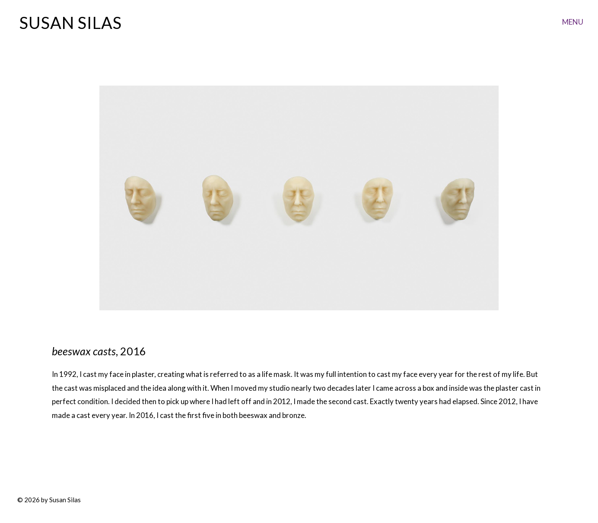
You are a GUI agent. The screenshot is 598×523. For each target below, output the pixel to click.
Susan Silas (70, 22)
